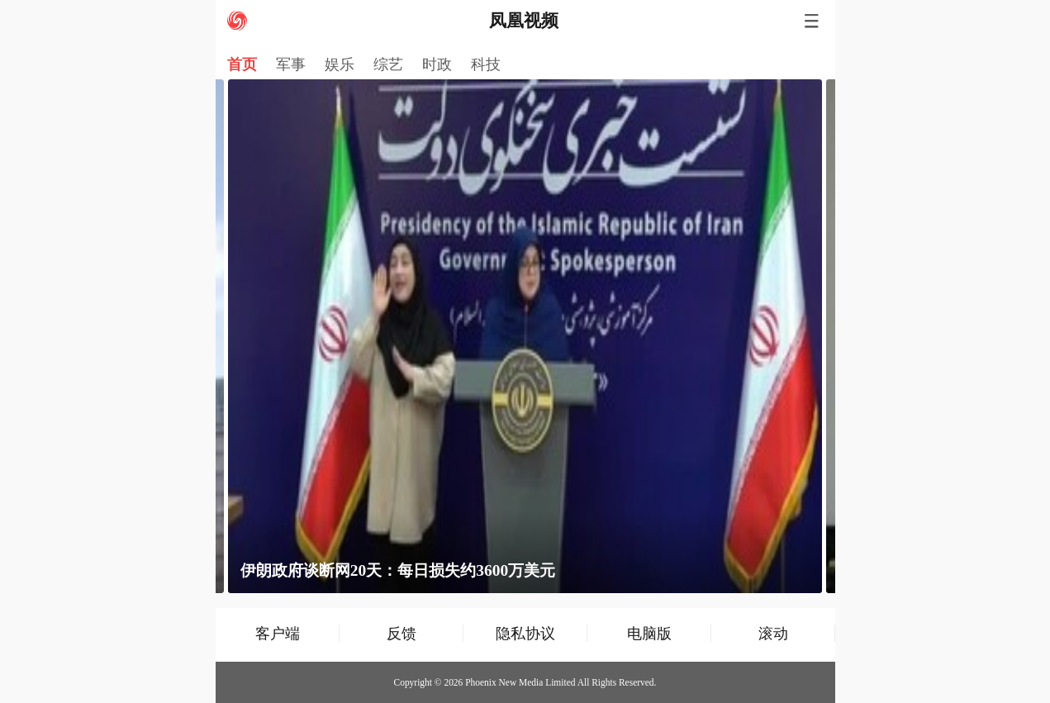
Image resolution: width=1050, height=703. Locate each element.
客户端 (277, 633)
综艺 (388, 64)
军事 (291, 64)
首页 (242, 64)
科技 (486, 64)
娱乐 (339, 64)
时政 (437, 64)
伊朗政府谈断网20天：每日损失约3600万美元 (397, 570)
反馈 (401, 633)
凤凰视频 (523, 21)
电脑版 (649, 633)
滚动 (773, 633)
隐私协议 (525, 633)
